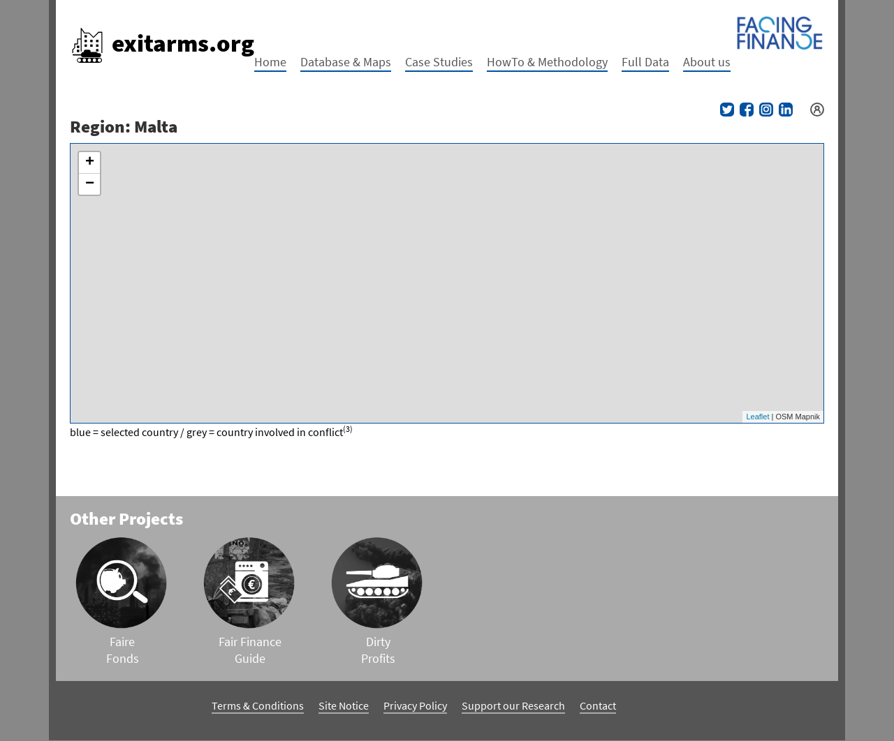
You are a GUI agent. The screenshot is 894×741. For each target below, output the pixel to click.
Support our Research (513, 705)
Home (270, 62)
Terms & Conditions (258, 705)
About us (707, 62)
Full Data (645, 62)
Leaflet (757, 416)
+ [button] (89, 162)
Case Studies (439, 62)
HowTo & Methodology (547, 62)
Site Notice (343, 705)
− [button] (89, 184)
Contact (598, 705)
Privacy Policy (415, 705)
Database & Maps (345, 62)
